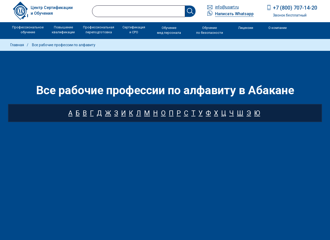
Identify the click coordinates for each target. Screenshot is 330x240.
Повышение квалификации (63, 29)
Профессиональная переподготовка (98, 29)
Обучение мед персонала (169, 30)
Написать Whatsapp (234, 13)
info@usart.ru (227, 7)
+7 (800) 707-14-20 (295, 8)
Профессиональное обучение (28, 29)
